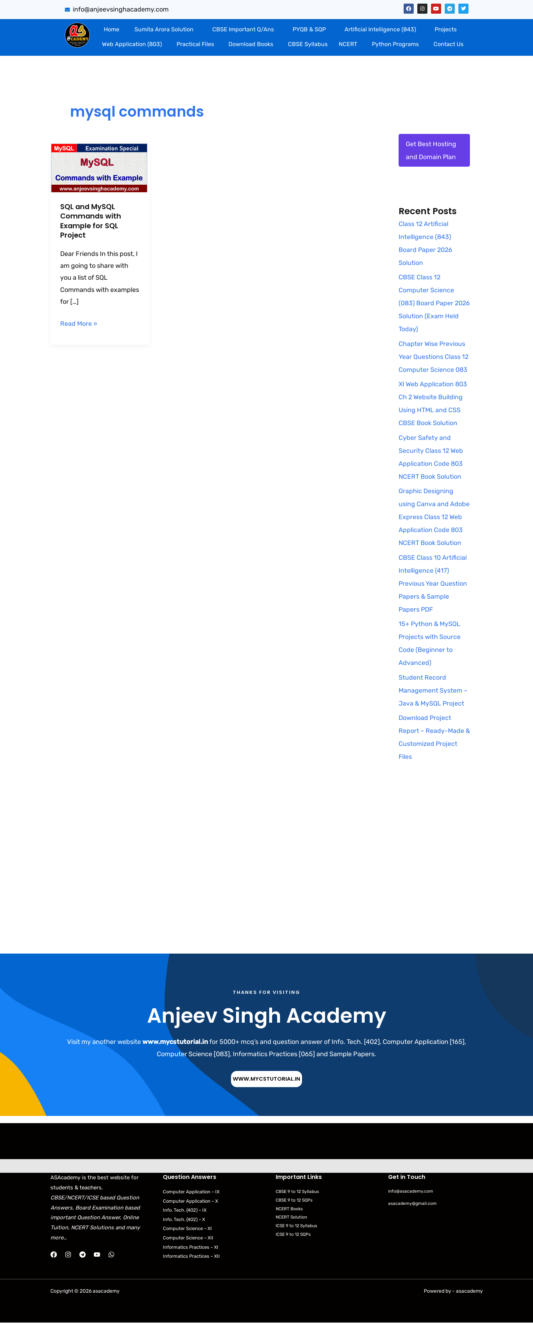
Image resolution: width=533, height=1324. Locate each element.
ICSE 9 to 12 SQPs (295, 1235)
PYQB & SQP (309, 29)
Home (111, 29)
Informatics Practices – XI (192, 1248)
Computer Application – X (192, 1201)
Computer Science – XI (189, 1229)
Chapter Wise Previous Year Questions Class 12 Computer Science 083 (434, 357)
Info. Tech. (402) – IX (187, 1211)
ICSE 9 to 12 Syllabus (298, 1226)
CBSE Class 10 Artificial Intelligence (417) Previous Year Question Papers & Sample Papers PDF (433, 584)
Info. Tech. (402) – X (186, 1220)
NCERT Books (291, 1209)
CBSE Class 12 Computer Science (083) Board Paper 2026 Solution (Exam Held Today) (430, 303)
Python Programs (395, 44)
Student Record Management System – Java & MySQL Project (433, 691)
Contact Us (448, 44)
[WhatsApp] (111, 1255)
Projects (446, 29)
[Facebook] (53, 1255)
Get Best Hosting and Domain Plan (431, 150)
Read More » (78, 322)
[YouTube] (97, 1255)
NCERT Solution (293, 1218)
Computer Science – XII (190, 1239)
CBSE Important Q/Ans (243, 29)
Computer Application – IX (192, 1192)
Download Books (250, 44)
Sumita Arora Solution (164, 29)
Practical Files (195, 44)
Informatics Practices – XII (193, 1258)
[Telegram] (82, 1255)
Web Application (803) (132, 44)
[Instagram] (68, 1255)
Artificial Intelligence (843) (380, 29)
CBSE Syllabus (308, 44)
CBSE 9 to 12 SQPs (296, 1200)
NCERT (348, 44)
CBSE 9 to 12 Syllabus (299, 1191)
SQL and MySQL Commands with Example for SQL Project (91, 221)
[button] (166, 29)
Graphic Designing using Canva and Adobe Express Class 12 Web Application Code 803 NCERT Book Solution (434, 517)
